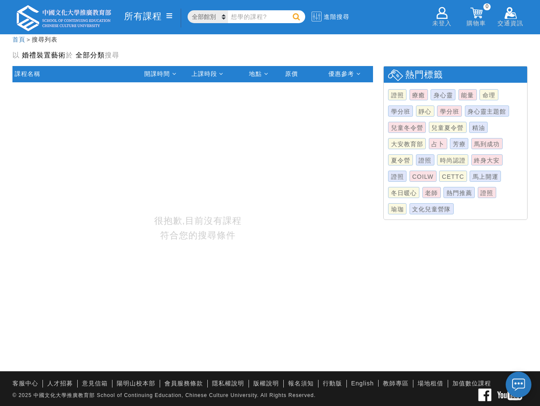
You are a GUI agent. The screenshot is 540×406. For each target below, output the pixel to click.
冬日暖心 (404, 192)
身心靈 (443, 95)
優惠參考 (344, 73)
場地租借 (430, 383)
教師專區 (396, 383)
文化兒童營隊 (431, 209)
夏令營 (400, 160)
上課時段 (207, 73)
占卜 (437, 144)
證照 (397, 95)
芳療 (459, 144)
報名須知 (301, 383)
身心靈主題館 (486, 111)
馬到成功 (487, 144)
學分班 (400, 111)
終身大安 (487, 160)
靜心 (425, 111)
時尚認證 (453, 160)
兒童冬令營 (407, 127)
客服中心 (25, 383)
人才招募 (60, 383)
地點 (258, 73)
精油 (478, 127)
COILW (423, 176)
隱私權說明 (228, 383)
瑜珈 (397, 209)
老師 (431, 192)
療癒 (418, 95)
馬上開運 (485, 176)
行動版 (332, 383)
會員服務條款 (183, 383)
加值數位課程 (471, 383)
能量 (467, 95)
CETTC (453, 176)
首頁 (18, 39)
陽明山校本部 (136, 383)
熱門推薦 (459, 192)
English (362, 383)
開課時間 (160, 73)
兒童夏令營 (447, 127)
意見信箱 (95, 383)
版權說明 (266, 383)
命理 (488, 95)
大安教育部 (407, 144)
